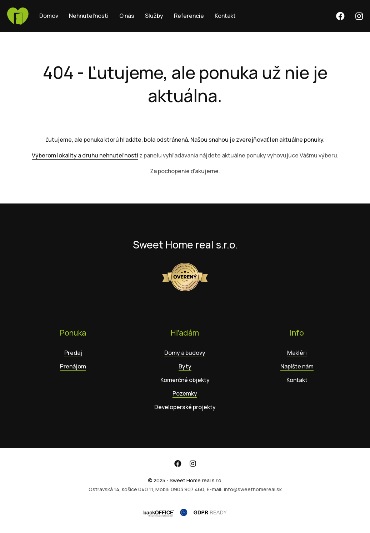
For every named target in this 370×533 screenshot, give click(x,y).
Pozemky (184, 393)
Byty (185, 366)
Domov (48, 16)
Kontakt (225, 16)
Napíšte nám (297, 366)
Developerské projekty (185, 407)
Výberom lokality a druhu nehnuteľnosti (85, 155)
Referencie (189, 16)
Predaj (73, 353)
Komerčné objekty (185, 380)
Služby (154, 16)
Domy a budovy (184, 353)
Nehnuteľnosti (89, 16)
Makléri (297, 353)
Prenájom (73, 366)
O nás (126, 16)
